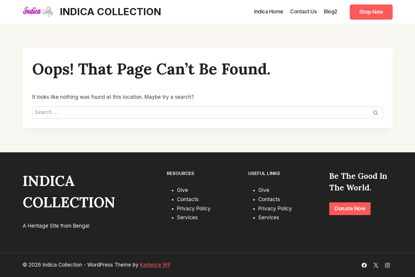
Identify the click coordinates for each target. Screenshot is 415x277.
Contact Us (303, 12)
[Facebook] (364, 265)
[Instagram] (388, 265)
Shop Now (371, 12)
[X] (376, 265)
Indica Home (268, 12)
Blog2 (330, 12)
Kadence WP (155, 265)
